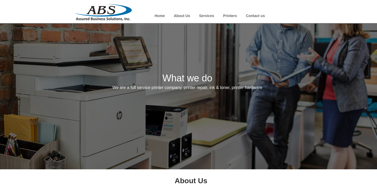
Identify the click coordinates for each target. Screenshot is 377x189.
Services (206, 16)
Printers (230, 16)
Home (160, 16)
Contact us (255, 16)
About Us (182, 16)
